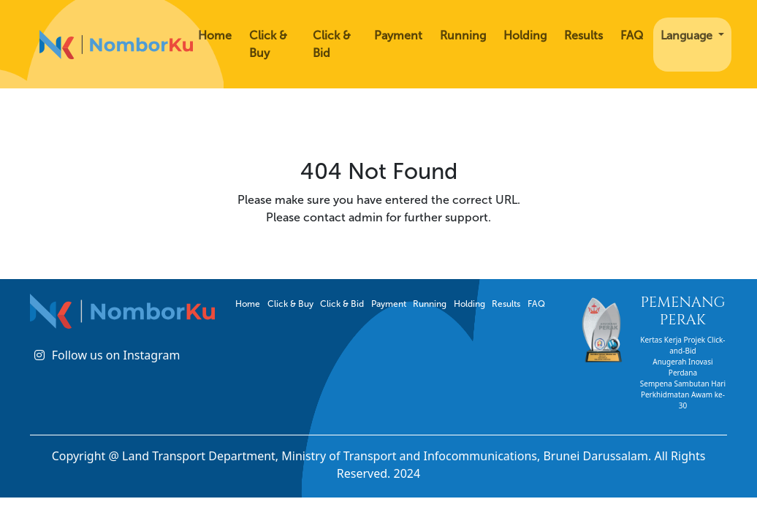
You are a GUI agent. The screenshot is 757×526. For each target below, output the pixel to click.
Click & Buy (268, 44)
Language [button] (688, 35)
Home (215, 35)
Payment (398, 35)
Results (583, 35)
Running (463, 35)
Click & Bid (332, 44)
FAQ (631, 35)
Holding (525, 35)
